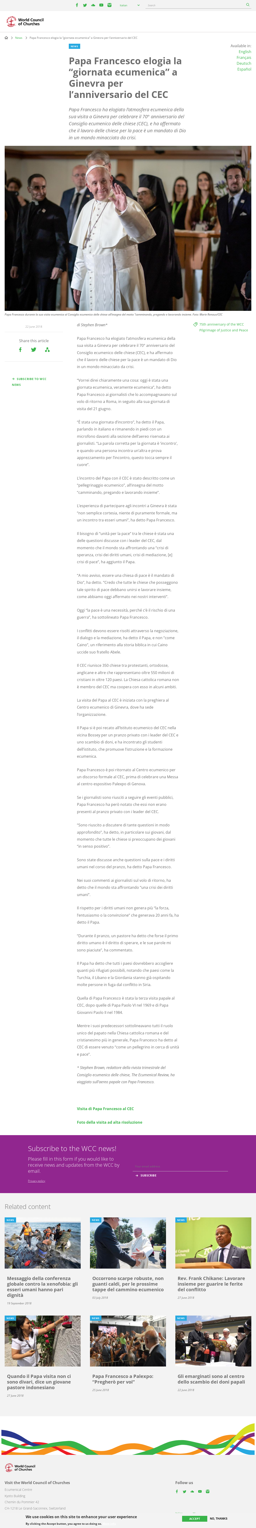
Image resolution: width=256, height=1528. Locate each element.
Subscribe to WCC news (29, 382)
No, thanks (219, 1518)
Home (6, 37)
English (245, 51)
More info (109, 1523)
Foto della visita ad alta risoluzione (109, 1122)
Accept (194, 1519)
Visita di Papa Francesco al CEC (105, 1108)
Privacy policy (36, 1181)
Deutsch (244, 63)
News (18, 38)
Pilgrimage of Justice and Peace (223, 330)
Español (244, 69)
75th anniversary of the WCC (221, 324)
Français (244, 57)
